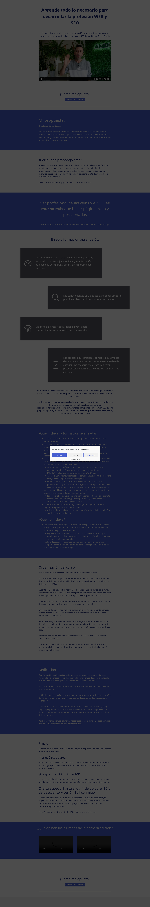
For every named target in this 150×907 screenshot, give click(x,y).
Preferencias (91, 455)
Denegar (75, 455)
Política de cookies (75, 459)
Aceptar (59, 455)
